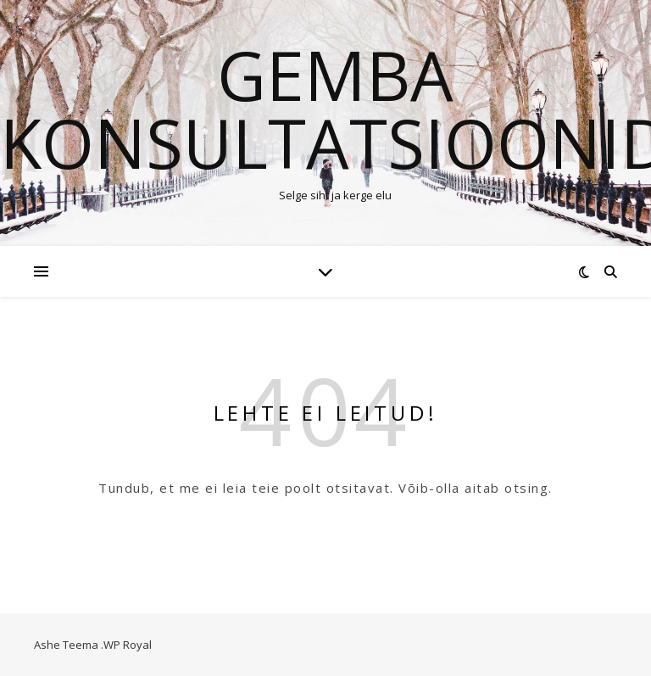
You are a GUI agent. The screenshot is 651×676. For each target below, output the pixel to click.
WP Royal (127, 644)
